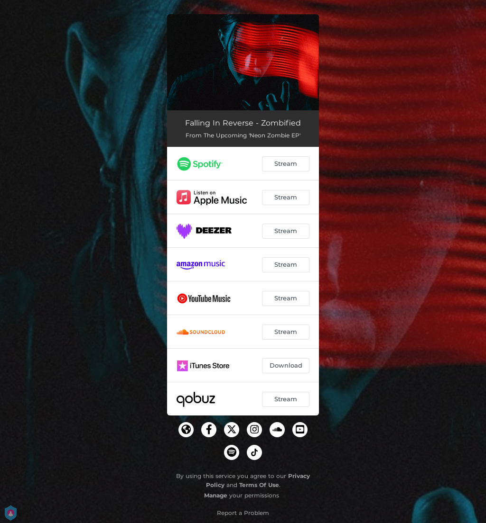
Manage (215, 495)
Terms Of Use (259, 484)
